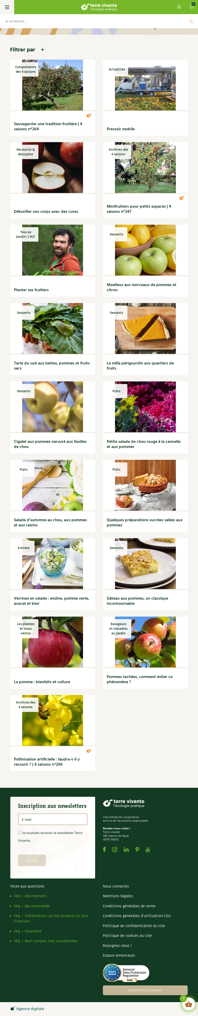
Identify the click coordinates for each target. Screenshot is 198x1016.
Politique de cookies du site (127, 935)
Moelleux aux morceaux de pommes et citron (141, 288)
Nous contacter (116, 886)
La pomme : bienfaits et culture (42, 682)
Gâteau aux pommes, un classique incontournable (137, 601)
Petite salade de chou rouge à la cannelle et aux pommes (143, 444)
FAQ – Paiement (28, 931)
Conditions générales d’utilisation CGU (137, 915)
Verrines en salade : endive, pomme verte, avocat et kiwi (51, 601)
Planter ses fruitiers (31, 290)
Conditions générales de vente (129, 906)
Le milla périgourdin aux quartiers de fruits (140, 366)
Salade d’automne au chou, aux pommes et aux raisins (50, 523)
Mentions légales (118, 896)
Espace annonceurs (119, 955)
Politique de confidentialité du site (134, 925)
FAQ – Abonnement (30, 896)
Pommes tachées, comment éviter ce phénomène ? (139, 679)
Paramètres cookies (145, 990)
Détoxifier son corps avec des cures (46, 211)
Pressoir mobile (121, 129)
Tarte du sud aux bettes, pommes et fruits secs (52, 366)
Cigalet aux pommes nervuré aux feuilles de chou (50, 444)
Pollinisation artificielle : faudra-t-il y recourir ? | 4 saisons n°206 (47, 762)
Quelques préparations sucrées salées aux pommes (145, 523)
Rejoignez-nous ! (117, 945)
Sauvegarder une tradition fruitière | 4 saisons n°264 (48, 127)
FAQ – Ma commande (32, 906)
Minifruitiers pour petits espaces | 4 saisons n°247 (139, 209)
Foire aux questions (27, 886)
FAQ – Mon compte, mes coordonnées (46, 941)
